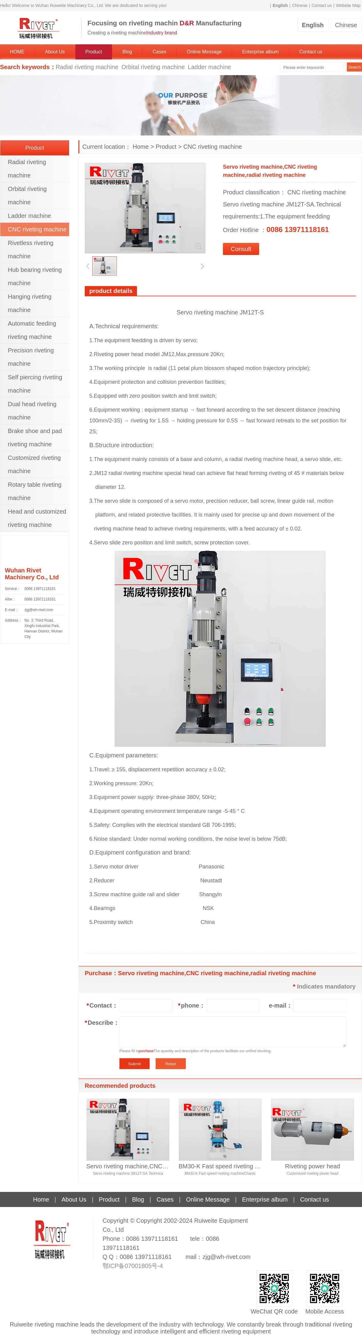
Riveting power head (312, 1166)
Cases (159, 51)
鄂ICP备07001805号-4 (133, 1266)
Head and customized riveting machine (37, 518)
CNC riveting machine (212, 146)
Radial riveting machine (87, 67)
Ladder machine (209, 67)
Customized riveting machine (34, 464)
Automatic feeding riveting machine (32, 330)
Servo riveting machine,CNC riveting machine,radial (128, 1166)
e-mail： (280, 1005)
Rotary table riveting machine (35, 491)
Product (93, 51)
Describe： (101, 1022)
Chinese (299, 5)
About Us (55, 51)
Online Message (204, 51)
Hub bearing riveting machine (35, 276)
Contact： (102, 1005)
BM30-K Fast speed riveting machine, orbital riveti (220, 1166)
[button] (88, 266)
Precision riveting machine (31, 357)
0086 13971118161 (40, 589)
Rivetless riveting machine (30, 250)
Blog (127, 51)
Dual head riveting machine (32, 411)
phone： (191, 1005)
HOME (17, 51)
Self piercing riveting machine (35, 384)
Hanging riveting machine (30, 303)
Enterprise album (260, 51)
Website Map (348, 5)
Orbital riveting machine (153, 67)
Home (141, 146)
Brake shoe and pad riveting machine (35, 437)
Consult (241, 249)
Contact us (322, 5)
